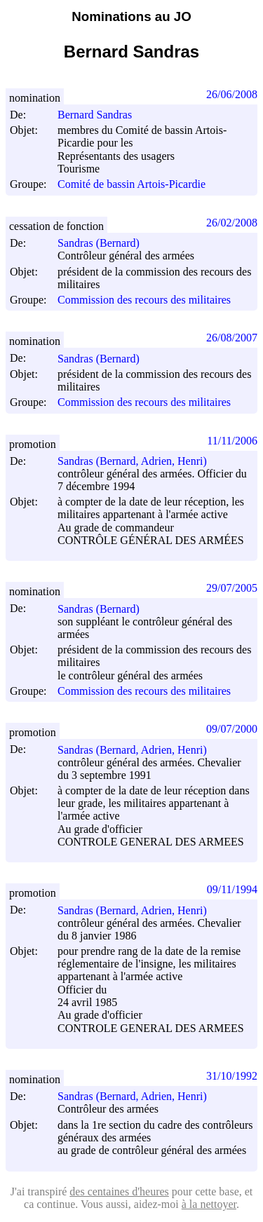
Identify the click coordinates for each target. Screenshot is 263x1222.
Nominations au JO (131, 16)
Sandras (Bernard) (105, 243)
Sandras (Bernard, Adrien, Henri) (139, 461)
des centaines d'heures (119, 1191)
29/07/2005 (231, 588)
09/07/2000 (231, 729)
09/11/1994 (232, 889)
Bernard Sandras (101, 115)
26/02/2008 (231, 223)
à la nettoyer (209, 1204)
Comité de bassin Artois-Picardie (131, 185)
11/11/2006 (232, 441)
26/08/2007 (231, 338)
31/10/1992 (231, 1076)
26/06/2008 (231, 94)
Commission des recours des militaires (144, 300)
